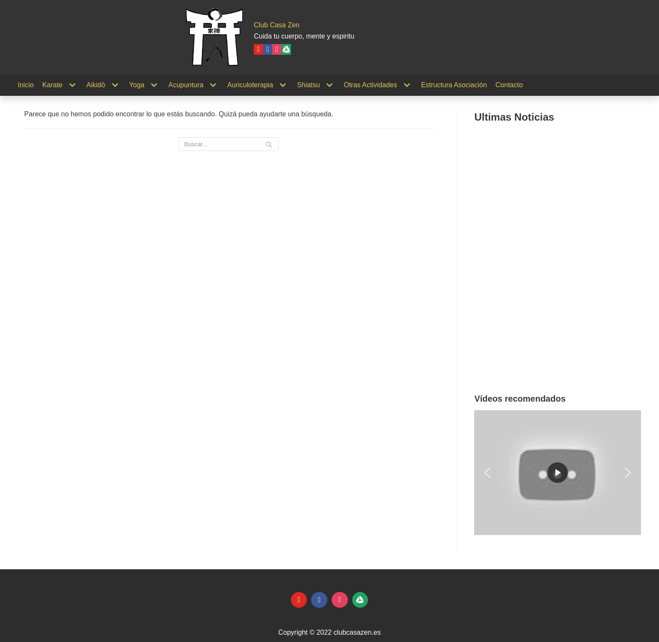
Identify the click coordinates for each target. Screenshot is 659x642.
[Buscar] (228, 144)
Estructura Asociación (454, 85)
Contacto (509, 85)
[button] (487, 472)
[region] (557, 472)
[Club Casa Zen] (214, 37)
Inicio (26, 85)
